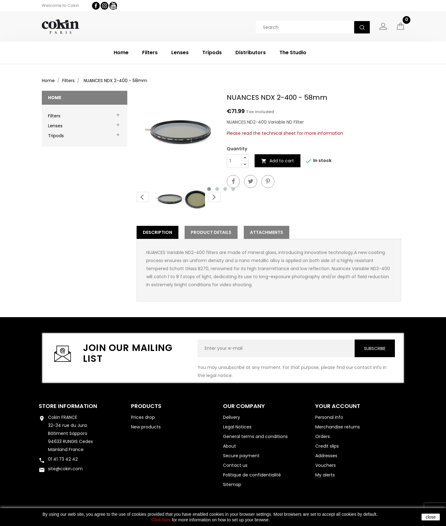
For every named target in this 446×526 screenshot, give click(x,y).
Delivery (231, 417)
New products (146, 427)
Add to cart (277, 161)
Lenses (180, 52)
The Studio (292, 52)
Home (121, 52)
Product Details (211, 232)
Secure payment (241, 456)
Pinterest (268, 181)
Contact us (235, 465)
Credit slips (327, 446)
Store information (68, 406)
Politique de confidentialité (252, 475)
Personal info (329, 417)
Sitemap (232, 484)
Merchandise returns (337, 427)
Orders (322, 436)
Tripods (212, 52)
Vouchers (325, 465)
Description (157, 232)
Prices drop (143, 417)
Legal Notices (237, 427)
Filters (150, 52)
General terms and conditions (255, 436)
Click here (161, 519)
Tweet (250, 181)
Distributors (250, 52)
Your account (337, 406)
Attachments (266, 232)
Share (233, 181)
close (431, 517)
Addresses (326, 456)
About (229, 446)
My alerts (325, 475)
